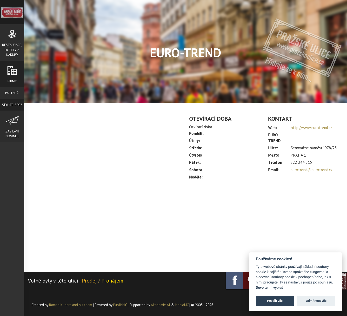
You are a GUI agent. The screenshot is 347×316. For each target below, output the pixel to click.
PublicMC (120, 305)
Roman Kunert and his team (71, 305)
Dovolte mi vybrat (269, 288)
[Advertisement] (264, 223)
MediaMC (181, 305)
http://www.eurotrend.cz (311, 127)
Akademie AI (160, 305)
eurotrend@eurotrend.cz (312, 169)
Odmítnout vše (316, 301)
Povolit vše (275, 301)
